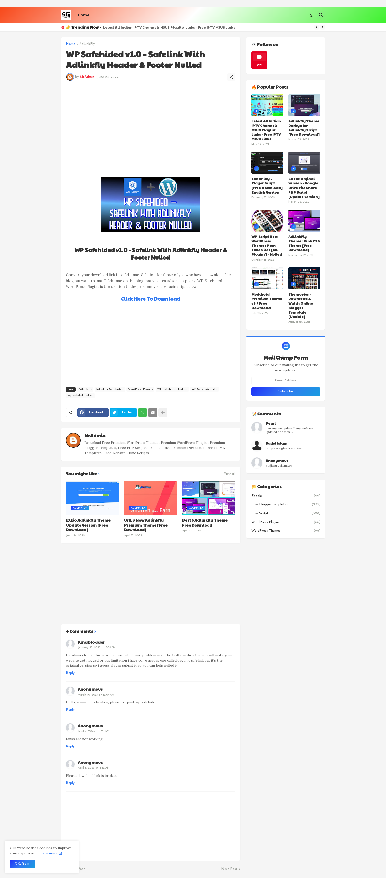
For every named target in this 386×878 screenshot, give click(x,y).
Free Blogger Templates (285, 504)
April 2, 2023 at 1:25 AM (93, 731)
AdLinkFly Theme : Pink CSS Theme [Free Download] (304, 243)
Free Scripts (285, 513)
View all (229, 474)
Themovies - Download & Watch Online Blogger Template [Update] (300, 305)
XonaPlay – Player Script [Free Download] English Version (267, 185)
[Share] (231, 77)
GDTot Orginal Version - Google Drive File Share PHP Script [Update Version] (304, 187)
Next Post (229, 869)
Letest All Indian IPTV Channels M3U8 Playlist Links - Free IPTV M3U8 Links (169, 27)
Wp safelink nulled (80, 395)
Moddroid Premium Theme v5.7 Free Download (266, 301)
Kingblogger (91, 642)
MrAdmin (94, 435)
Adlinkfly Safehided (110, 389)
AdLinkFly (87, 44)
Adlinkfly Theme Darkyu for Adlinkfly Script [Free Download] (304, 128)
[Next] (322, 27)
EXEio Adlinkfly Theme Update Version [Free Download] (88, 525)
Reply (70, 673)
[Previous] (316, 27)
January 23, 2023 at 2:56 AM (97, 647)
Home (83, 15)
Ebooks (285, 496)
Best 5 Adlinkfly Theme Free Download (205, 522)
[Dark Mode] (311, 15)
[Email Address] (285, 381)
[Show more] (162, 412)
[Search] (321, 15)
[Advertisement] (150, 125)
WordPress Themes (285, 531)
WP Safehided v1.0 (204, 389)
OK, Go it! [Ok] (22, 864)
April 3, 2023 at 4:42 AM (94, 767)
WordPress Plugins (140, 389)
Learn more (48, 853)
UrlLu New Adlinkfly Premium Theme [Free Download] (146, 525)
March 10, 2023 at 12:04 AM (96, 694)
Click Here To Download (150, 298)
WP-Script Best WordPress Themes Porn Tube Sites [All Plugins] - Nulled (266, 245)
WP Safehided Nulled (172, 389)
